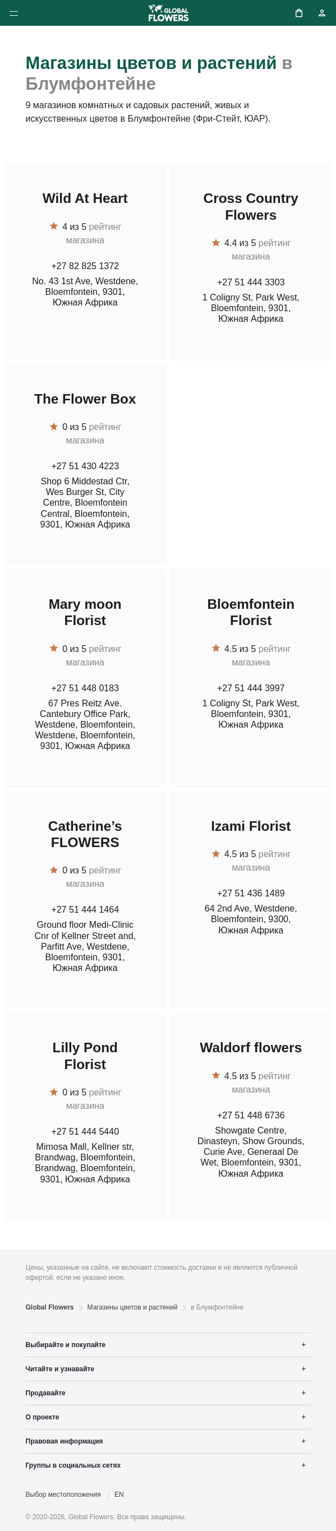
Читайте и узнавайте (60, 1369)
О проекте (42, 1417)
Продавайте (46, 1393)
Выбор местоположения (63, 1494)
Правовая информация (64, 1441)
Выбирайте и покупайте (66, 1345)
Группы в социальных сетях (73, 1465)
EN (119, 1494)
